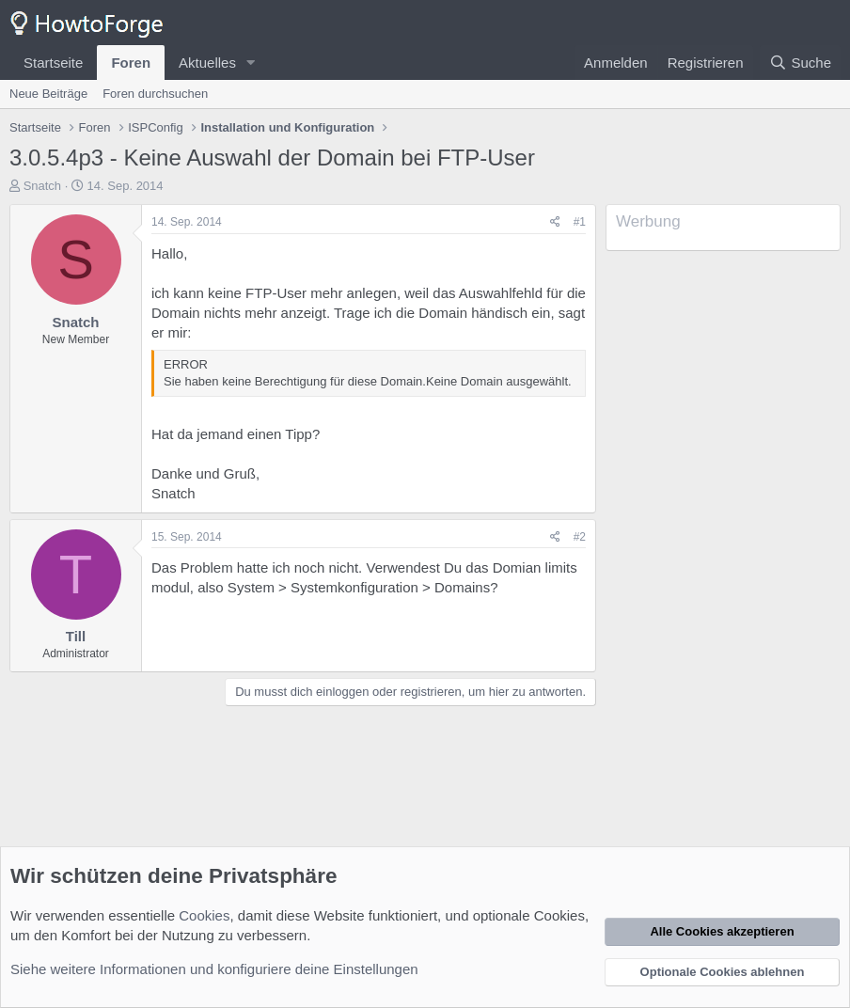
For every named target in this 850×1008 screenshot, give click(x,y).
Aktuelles (207, 63)
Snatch (42, 186)
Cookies (204, 915)
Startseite (53, 63)
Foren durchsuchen (155, 94)
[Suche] (800, 62)
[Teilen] (555, 222)
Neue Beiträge (48, 94)
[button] (251, 62)
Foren (130, 63)
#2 (580, 536)
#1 (580, 221)
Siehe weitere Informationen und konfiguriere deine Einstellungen (214, 969)
